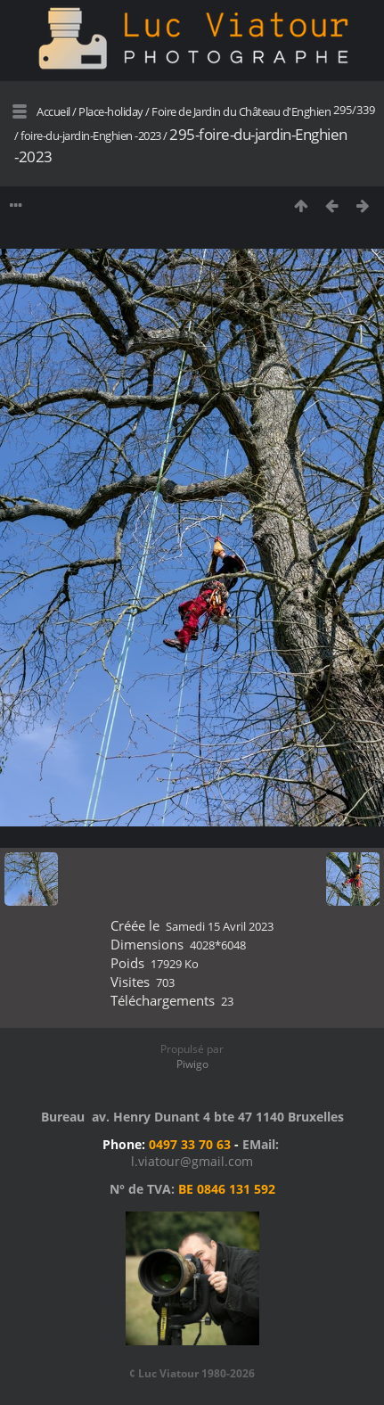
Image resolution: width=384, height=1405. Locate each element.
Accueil (53, 111)
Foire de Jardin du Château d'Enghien (241, 111)
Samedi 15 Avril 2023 (220, 926)
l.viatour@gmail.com (192, 1161)
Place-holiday (110, 111)
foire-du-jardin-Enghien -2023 (90, 135)
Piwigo (192, 1064)
